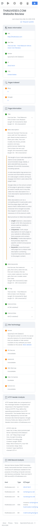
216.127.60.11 (27, 487)
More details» (27, 345)
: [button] (8, 114)
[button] (20, 120)
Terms (16, 523)
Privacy (10, 523)
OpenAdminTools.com (26, 523)
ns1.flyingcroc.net (29, 492)
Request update (27, 22)
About (4, 523)
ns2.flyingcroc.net (29, 497)
